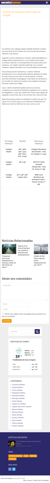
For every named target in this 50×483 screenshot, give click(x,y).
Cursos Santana (17, 390)
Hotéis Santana (17, 401)
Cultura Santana (17, 387)
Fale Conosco (27, 480)
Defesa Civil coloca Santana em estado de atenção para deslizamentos (24, 250)
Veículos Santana (17, 426)
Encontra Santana (7, 478)
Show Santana (17, 420)
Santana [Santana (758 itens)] (33, 456)
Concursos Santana (18, 384)
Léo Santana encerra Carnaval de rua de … (28, 442)
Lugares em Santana (19, 404)
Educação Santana (18, 395)
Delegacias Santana (18, 393)
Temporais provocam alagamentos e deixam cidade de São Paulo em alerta (9, 261)
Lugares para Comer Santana (21, 406)
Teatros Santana (17, 423)
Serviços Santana (17, 417)
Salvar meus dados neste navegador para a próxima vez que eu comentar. (24, 315)
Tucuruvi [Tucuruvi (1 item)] (12, 459)
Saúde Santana (17, 415)
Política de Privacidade (41, 480)
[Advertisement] (25, 34)
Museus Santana (17, 409)
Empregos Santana (18, 398)
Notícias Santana (17, 412)
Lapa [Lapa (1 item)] (26, 456)
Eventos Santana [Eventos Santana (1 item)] (15, 456)
